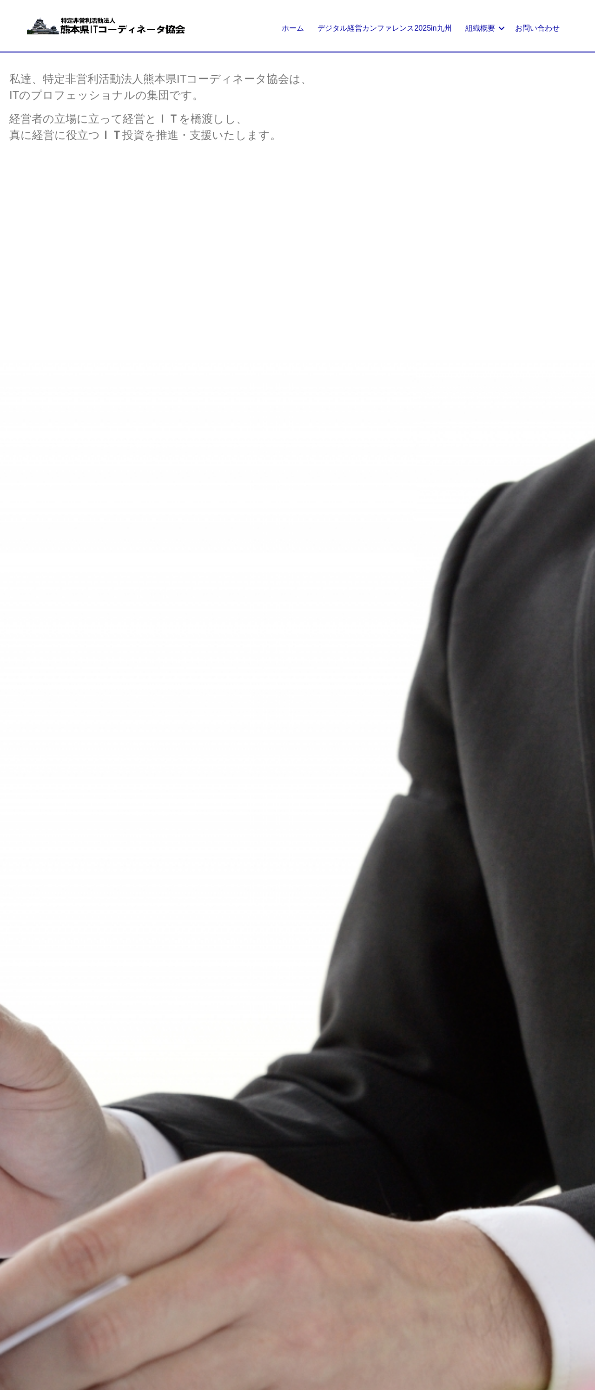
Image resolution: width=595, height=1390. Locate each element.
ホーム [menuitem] (293, 28)
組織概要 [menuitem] (480, 28)
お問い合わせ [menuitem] (537, 28)
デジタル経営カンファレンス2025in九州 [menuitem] (384, 28)
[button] (501, 28)
